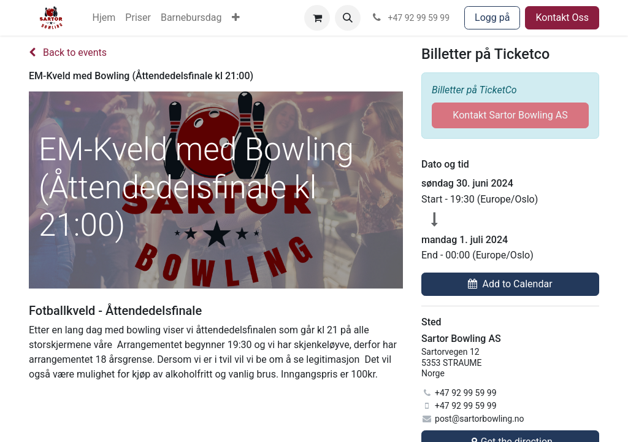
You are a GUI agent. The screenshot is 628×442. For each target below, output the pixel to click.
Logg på (492, 17)
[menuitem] (104, 18)
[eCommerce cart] (317, 18)
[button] (348, 18)
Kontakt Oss (562, 17)
